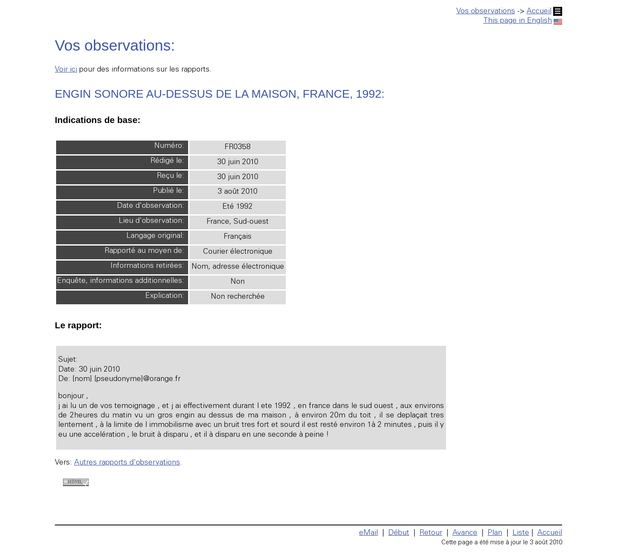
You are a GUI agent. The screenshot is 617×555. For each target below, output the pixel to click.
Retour (430, 533)
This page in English (522, 21)
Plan (495, 533)
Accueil (544, 11)
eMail (368, 533)
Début (398, 533)
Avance (464, 533)
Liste (520, 533)
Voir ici (66, 70)
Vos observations (485, 11)
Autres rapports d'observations (127, 463)
